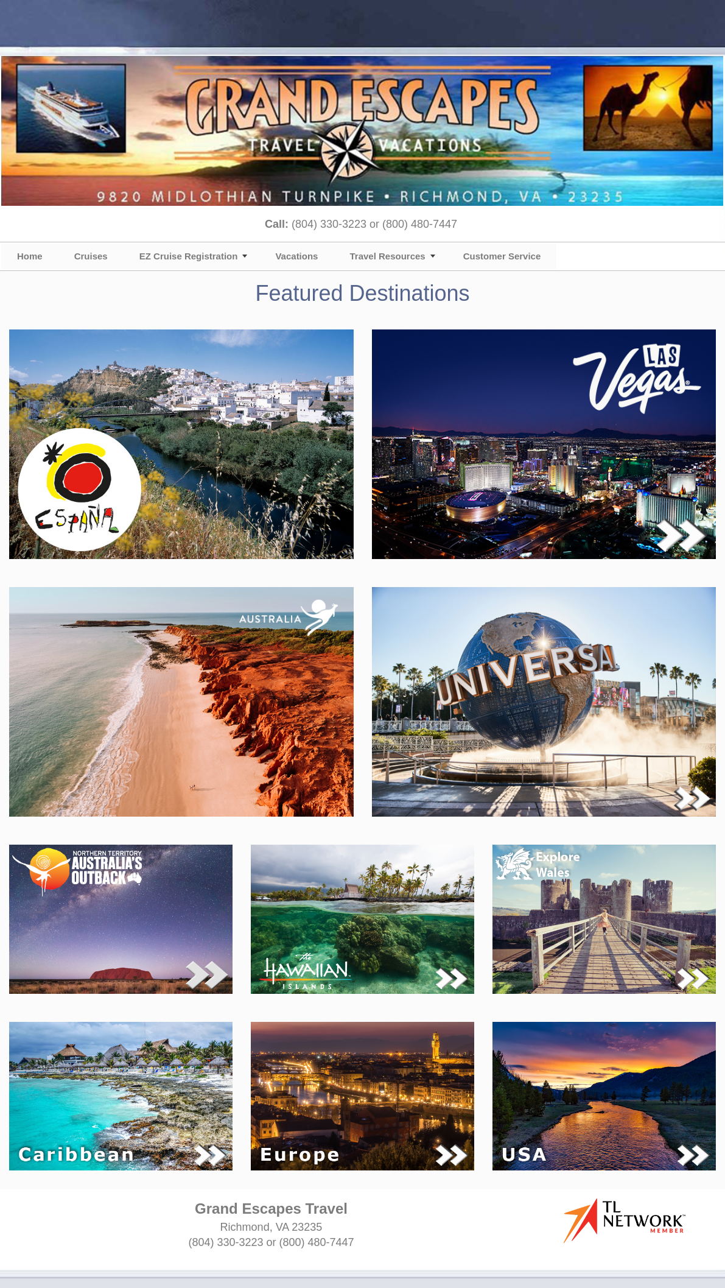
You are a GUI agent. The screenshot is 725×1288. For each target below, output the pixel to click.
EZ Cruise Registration (188, 256)
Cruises (91, 256)
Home (30, 256)
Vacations (296, 256)
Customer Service (502, 256)
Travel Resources (387, 256)
